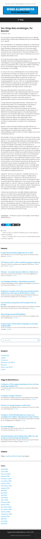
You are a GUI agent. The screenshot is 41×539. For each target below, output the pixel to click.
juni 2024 (4, 521)
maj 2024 (4, 523)
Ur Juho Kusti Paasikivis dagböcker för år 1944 (17, 253)
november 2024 (6, 509)
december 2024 (6, 507)
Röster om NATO (7, 367)
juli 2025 (4, 490)
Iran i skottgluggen (7, 426)
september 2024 (6, 514)
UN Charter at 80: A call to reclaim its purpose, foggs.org (20, 262)
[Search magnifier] (38, 340)
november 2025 (6, 481)
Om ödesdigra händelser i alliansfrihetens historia (18, 281)
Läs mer (9, 389)
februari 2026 (5, 474)
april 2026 (4, 469)
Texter (4, 230)
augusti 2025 (5, 488)
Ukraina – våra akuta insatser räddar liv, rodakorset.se (19, 272)
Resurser (4, 365)
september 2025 (6, 486)
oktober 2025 (5, 483)
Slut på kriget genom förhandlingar (13, 314)
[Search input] (20, 340)
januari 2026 (5, 476)
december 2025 (6, 479)
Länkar (3, 358)
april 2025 (4, 497)
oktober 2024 (5, 512)
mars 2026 (4, 471)
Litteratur (4, 360)
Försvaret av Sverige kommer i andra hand (15, 405)
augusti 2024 (5, 516)
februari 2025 (5, 502)
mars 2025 (4, 500)
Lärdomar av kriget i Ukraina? (11, 396)
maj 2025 (4, 495)
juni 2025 (4, 493)
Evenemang (5, 355)
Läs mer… (10, 256)
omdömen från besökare (14, 456)
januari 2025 (5, 504)
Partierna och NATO (8, 362)
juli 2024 (4, 519)
